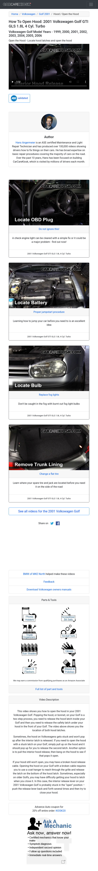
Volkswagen (28, 14)
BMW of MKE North (34, 573)
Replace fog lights (49, 394)
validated (19, 98)
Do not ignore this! (49, 229)
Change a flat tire (49, 473)
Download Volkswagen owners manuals (49, 589)
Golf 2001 (44, 14)
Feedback (49, 581)
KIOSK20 (61, 810)
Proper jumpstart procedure (49, 311)
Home (14, 14)
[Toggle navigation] (91, 4)
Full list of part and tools (49, 689)
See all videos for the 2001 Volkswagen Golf (49, 511)
